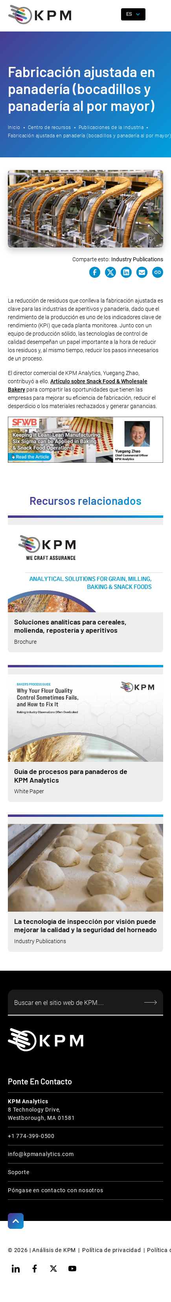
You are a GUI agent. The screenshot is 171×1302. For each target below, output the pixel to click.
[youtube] (72, 1268)
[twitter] (53, 1268)
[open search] (112, 14)
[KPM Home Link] (45, 1039)
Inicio (14, 127)
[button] (157, 14)
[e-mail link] (141, 272)
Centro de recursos (49, 127)
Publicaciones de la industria (111, 127)
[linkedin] (16, 1268)
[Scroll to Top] (16, 1221)
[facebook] (34, 1268)
